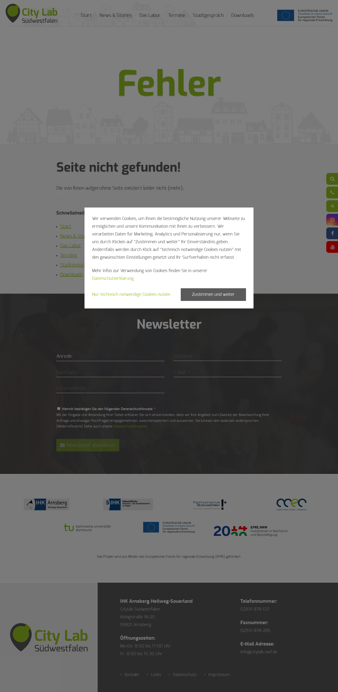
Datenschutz (184, 675)
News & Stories (115, 15)
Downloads (242, 15)
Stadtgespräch (208, 15)
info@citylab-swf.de (258, 652)
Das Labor (150, 15)
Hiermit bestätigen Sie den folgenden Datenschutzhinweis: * (108, 409)
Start (86, 15)
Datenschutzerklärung (113, 279)
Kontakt (132, 675)
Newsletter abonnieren (87, 445)
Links (156, 675)
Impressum (219, 675)
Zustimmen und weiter (213, 294)
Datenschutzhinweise (130, 426)
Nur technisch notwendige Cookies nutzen (131, 294)
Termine (176, 15)
